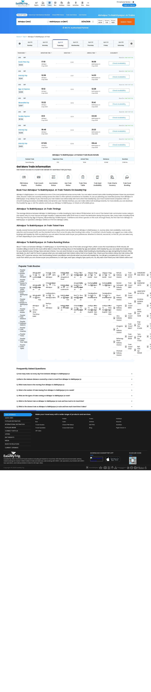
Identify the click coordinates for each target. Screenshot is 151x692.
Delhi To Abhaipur (51, 274)
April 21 (29, 42)
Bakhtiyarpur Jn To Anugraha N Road (59, 276)
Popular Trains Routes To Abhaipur (23, 282)
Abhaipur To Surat (31, 296)
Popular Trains (22, 335)
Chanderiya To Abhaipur (45, 285)
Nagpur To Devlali (93, 275)
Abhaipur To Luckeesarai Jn (31, 276)
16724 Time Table (148, 295)
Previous (19, 43)
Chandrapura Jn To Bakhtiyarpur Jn (72, 309)
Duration (68, 53)
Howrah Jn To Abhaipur (45, 275)
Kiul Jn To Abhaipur (51, 295)
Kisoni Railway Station (115, 297)
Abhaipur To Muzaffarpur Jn (37, 287)
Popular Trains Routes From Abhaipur (22, 273)
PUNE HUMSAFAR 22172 (136, 283)
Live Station (82, 15)
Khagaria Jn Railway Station (115, 329)
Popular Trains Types (22, 346)
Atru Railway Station (115, 318)
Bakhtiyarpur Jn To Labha (65, 307)
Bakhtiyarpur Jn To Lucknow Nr (59, 287)
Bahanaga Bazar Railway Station (115, 341)
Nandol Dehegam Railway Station (115, 286)
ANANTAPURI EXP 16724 (136, 292)
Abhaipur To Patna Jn (37, 297)
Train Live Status (71, 15)
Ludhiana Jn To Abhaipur (45, 295)
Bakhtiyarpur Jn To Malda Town (65, 297)
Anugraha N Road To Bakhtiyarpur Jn (72, 286)
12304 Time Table (148, 306)
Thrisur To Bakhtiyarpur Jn (72, 275)
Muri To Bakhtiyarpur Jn (72, 297)
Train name (22, 53)
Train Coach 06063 (126, 295)
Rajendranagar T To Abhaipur (51, 284)
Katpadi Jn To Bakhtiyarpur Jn (78, 286)
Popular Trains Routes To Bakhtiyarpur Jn (23, 302)
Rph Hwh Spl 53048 (136, 350)
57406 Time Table (148, 326)
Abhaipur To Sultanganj (37, 275)
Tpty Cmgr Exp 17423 (136, 337)
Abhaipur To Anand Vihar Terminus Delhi (31, 311)
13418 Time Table (148, 316)
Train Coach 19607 (126, 326)
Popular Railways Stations (22, 323)
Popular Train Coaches (22, 329)
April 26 (88, 42)
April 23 (53, 42)
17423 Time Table (148, 336)
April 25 (76, 42)
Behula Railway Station (115, 275)
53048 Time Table (148, 346)
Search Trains (21, 15)
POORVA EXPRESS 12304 (136, 301)
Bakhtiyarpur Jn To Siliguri (59, 296)
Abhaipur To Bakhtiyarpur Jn (31, 287)
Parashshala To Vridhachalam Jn (93, 296)
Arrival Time (91, 53)
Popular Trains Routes (22, 310)
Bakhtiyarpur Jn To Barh (65, 286)
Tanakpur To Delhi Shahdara (86, 295)
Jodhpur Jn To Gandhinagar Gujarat (86, 309)
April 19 (100, 42)
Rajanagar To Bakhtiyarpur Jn (78, 309)
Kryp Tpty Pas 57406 (136, 325)
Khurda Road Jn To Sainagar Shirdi (93, 310)
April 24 (64, 42)
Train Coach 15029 (126, 336)
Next (131, 43)
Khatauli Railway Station (115, 353)
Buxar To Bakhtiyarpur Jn (78, 297)
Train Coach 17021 (126, 346)
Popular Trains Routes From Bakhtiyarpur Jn (23, 292)
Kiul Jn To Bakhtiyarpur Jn (78, 275)
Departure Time (46, 53)
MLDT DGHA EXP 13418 (136, 313)
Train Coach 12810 (126, 285)
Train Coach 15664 (126, 316)
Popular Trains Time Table (23, 340)
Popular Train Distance (22, 316)
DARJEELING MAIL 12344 (136, 274)
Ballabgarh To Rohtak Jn (93, 285)
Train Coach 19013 (126, 306)
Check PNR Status (58, 15)
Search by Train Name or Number (39, 15)
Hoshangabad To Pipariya (86, 284)
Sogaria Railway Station (115, 308)
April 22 (41, 42)
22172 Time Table (148, 285)
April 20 (112, 42)
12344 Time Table (148, 275)
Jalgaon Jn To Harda (86, 275)
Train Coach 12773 (126, 275)
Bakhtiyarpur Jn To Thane (65, 274)
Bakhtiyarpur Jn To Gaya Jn (59, 308)
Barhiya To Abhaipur (45, 306)
